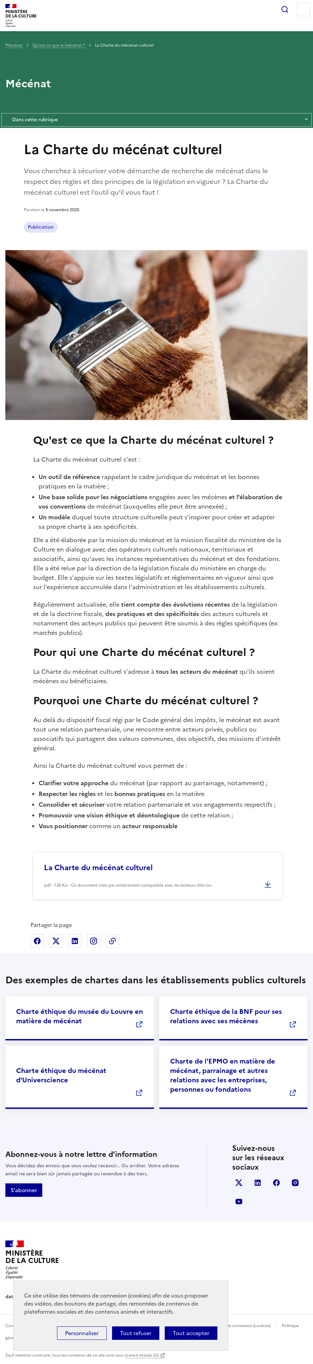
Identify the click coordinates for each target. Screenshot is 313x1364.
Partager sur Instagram (93, 941)
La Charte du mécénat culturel (98, 867)
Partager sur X (56, 941)
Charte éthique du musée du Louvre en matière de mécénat (79, 1016)
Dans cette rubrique (156, 120)
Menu (303, 9)
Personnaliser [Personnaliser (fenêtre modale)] (82, 1333)
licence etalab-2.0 (142, 1355)
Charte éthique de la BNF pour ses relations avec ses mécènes (226, 1016)
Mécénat (14, 45)
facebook (276, 1182)
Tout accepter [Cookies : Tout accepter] (191, 1333)
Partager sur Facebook (37, 941)
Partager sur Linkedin (75, 941)
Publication (41, 227)
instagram (295, 1182)
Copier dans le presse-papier (112, 941)
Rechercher (285, 9)
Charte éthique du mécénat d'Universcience (61, 1075)
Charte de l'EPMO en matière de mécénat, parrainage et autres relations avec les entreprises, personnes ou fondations (222, 1075)
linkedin (257, 1182)
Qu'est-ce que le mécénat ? (59, 45)
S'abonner (24, 1190)
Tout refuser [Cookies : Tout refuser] (135, 1333)
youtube (239, 1201)
